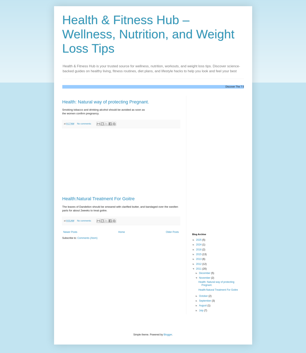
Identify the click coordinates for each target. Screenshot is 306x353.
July (201, 310)
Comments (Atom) (87, 238)
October (203, 296)
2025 (199, 239)
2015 (199, 254)
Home (121, 232)
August (203, 305)
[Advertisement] (121, 162)
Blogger (168, 334)
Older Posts (172, 232)
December (205, 273)
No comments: (84, 123)
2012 (199, 264)
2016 (199, 249)
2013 (199, 259)
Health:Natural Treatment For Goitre (98, 198)
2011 (199, 268)
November (205, 277)
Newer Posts (70, 232)
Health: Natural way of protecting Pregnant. (105, 101)
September (205, 300)
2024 (199, 244)
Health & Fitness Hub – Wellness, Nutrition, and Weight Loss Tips (148, 34)
